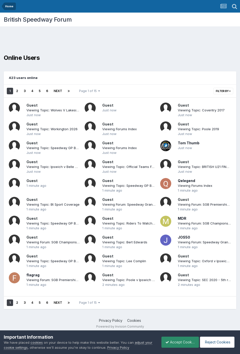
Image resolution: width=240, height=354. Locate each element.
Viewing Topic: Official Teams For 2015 (132, 167)
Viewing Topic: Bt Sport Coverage (53, 204)
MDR (182, 218)
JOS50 (184, 237)
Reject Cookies (217, 342)
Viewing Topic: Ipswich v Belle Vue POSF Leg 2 (63, 167)
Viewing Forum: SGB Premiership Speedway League (67, 280)
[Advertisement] (120, 41)
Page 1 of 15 (89, 91)
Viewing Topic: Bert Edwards (124, 242)
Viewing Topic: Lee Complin (124, 261)
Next (58, 91)
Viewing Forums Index (119, 129)
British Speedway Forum (38, 19)
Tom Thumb (188, 143)
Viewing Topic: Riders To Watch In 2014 (133, 223)
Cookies (134, 320)
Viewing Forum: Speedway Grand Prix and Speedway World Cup (153, 204)
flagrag (33, 275)
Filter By (223, 91)
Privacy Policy (110, 320)
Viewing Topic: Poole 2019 (198, 129)
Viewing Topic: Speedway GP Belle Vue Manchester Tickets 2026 (78, 148)
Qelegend (186, 181)
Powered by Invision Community (120, 326)
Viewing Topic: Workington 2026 (52, 129)
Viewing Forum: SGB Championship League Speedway (69, 242)
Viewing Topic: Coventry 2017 (201, 110)
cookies (36, 342)
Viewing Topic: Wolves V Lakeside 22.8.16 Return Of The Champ (77, 110)
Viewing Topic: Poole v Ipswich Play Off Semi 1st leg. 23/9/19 (149, 280)
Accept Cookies (177, 342)
